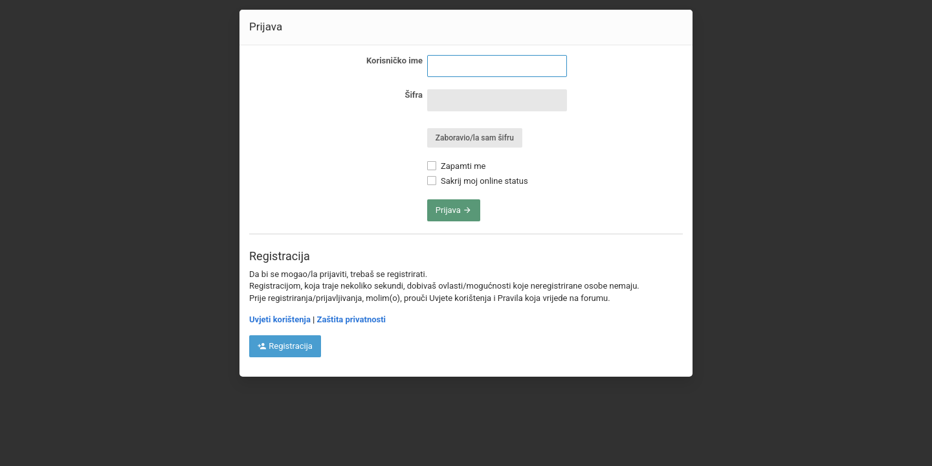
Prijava (454, 210)
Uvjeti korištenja (280, 319)
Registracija (285, 346)
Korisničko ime (394, 60)
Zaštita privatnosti (351, 319)
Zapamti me (456, 166)
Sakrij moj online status (477, 181)
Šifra (414, 95)
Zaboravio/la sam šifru (475, 137)
